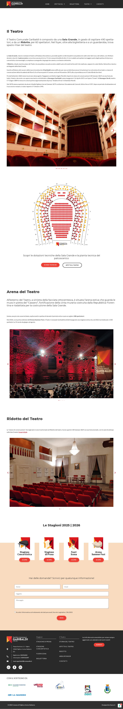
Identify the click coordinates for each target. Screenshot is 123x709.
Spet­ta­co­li (59, 4)
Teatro (87, 4)
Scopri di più (22, 432)
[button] (9, 130)
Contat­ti (100, 4)
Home (47, 4)
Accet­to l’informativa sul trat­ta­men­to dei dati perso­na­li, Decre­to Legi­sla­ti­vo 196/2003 (44, 612)
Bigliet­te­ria (74, 4)
